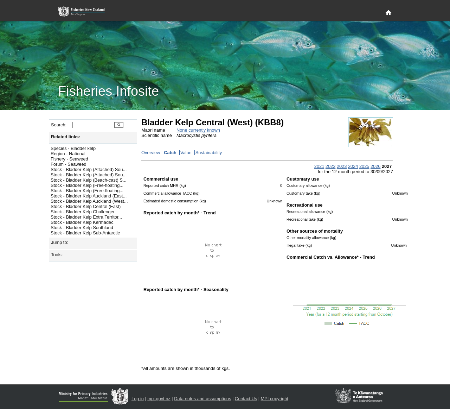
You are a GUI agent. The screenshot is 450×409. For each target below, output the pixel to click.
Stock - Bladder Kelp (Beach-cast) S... (89, 180)
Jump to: (59, 242)
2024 (353, 166)
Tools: (57, 254)
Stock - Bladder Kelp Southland (82, 227)
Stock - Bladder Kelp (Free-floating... (87, 185)
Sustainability (208, 152)
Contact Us (246, 398)
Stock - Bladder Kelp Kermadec (82, 222)
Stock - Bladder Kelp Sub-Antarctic (85, 232)
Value (186, 152)
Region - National (68, 153)
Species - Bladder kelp (73, 148)
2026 (375, 166)
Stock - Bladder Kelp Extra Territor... (86, 217)
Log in (137, 398)
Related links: (65, 136)
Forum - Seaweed (68, 164)
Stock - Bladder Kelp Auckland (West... (89, 201)
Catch (170, 152)
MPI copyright (274, 398)
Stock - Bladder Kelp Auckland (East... (89, 196)
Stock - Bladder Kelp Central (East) (86, 206)
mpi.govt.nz (158, 398)
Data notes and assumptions (202, 398)
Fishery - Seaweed (69, 159)
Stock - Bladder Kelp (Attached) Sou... (89, 169)
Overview (150, 152)
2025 (364, 166)
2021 (319, 166)
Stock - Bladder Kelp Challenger (83, 211)
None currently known (198, 130)
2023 (342, 166)
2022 (330, 166)
